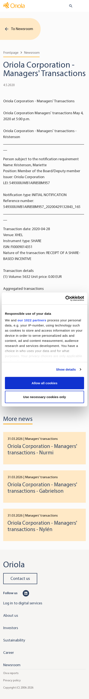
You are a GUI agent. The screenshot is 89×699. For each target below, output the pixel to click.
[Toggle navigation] (83, 6)
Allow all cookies (45, 383)
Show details (66, 369)
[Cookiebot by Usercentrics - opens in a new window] (65, 298)
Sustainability (14, 640)
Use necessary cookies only (44, 397)
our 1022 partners (32, 320)
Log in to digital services (22, 603)
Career (8, 652)
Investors (10, 627)
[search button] (69, 6)
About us (10, 615)
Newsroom (32, 53)
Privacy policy (12, 680)
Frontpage (10, 53)
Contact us (20, 578)
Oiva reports (11, 673)
